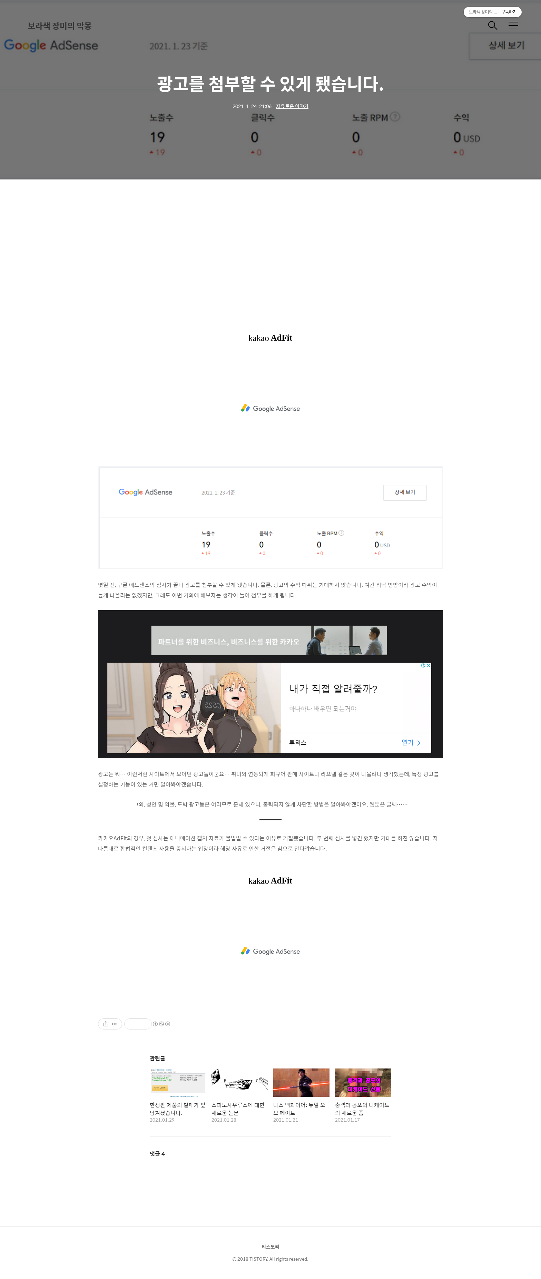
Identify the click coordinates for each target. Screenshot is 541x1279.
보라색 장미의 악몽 (60, 25)
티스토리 (270, 1246)
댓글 (157, 1153)
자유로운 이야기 (292, 106)
